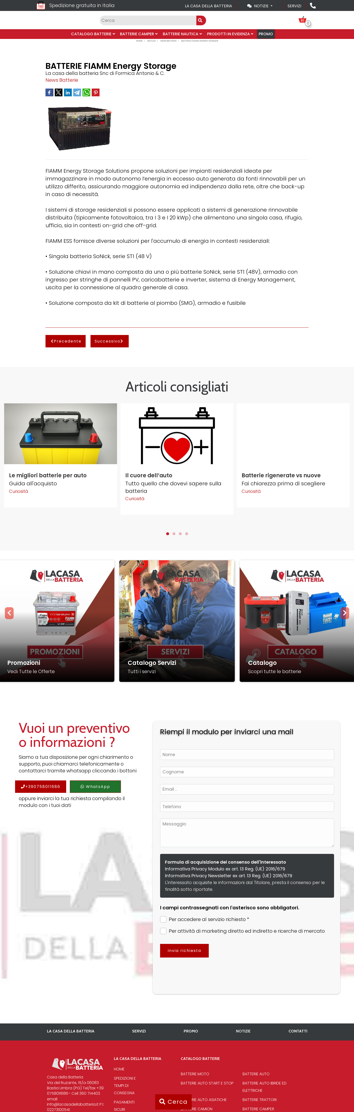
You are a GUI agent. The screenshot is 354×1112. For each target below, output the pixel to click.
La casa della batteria (208, 6)
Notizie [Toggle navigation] (258, 6)
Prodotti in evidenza (229, 34)
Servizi (294, 6)
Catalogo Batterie (94, 34)
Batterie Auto (256, 1074)
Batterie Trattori (260, 1100)
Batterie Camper (139, 34)
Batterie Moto (195, 1074)
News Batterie (61, 80)
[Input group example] (148, 20)
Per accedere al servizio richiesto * (204, 919)
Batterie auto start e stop (207, 1083)
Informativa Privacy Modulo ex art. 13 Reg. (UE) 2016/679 (225, 869)
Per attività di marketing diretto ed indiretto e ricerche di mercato (242, 931)
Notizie (243, 1031)
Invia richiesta (184, 950)
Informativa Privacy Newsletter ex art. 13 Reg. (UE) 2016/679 (228, 876)
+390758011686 (40, 786)
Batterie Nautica (182, 34)
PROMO (264, 34)
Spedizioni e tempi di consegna (125, 1086)
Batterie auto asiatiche (204, 1100)
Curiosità (18, 491)
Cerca (173, 1102)
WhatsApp (95, 786)
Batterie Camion (196, 1109)
